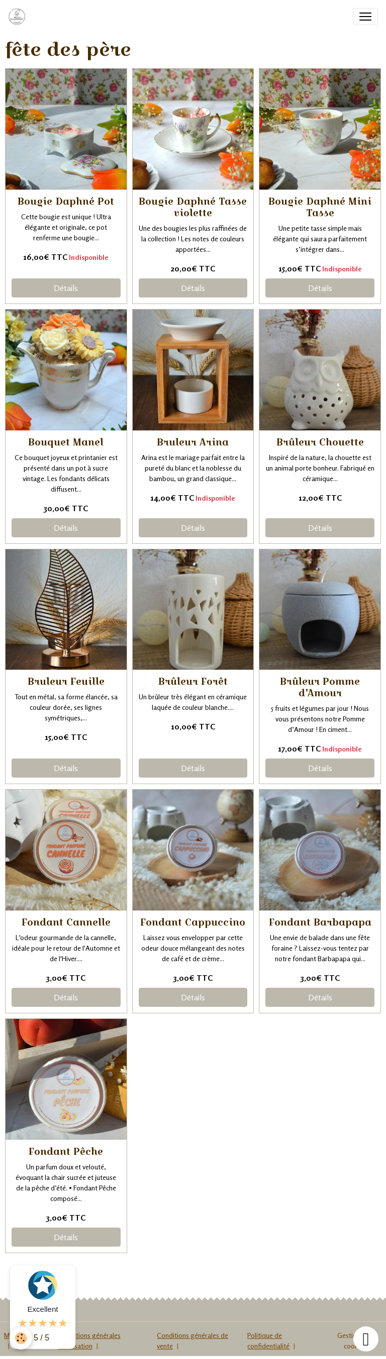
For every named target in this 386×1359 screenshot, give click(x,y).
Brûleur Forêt (193, 681)
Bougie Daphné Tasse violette (193, 207)
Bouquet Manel (66, 442)
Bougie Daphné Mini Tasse (319, 207)
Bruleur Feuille (66, 681)
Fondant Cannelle (66, 922)
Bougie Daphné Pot (66, 201)
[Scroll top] (365, 1338)
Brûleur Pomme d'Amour (320, 687)
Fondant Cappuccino (192, 922)
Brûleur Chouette (320, 442)
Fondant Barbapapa (320, 922)
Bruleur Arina (193, 442)
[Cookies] (21, 1338)
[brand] (19, 16)
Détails (66, 288)
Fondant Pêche (66, 1151)
